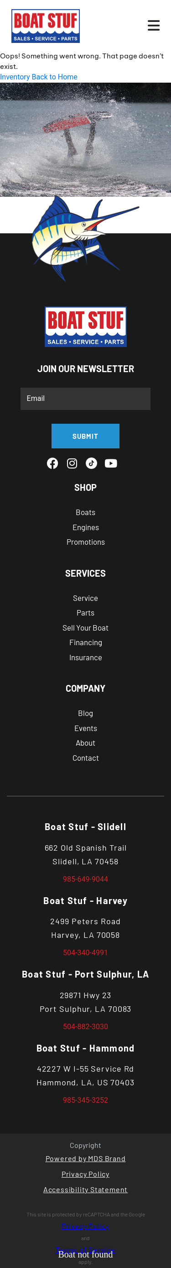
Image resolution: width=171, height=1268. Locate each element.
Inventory (15, 77)
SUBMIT (85, 436)
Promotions (86, 541)
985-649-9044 (85, 879)
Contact (86, 757)
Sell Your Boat (85, 627)
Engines (86, 526)
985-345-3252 (85, 1100)
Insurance (85, 657)
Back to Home (54, 77)
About (85, 742)
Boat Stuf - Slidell (85, 826)
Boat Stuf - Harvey (85, 900)
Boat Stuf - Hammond (85, 1047)
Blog (85, 712)
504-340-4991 (85, 952)
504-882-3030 (85, 1026)
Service (85, 597)
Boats (85, 511)
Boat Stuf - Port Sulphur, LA (85, 973)
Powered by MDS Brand (86, 1158)
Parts (85, 612)
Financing (85, 642)
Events (85, 727)
